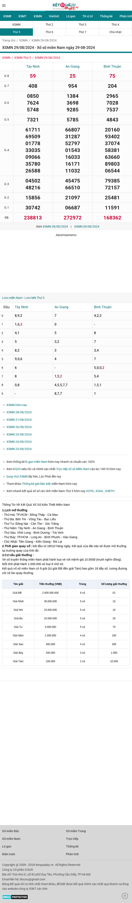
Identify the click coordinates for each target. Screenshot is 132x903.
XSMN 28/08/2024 (55, 226)
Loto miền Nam (12, 298)
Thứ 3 (82, 24)
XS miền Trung (76, 831)
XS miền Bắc (10, 831)
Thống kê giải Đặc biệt (36, 483)
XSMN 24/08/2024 (19, 441)
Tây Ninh (33, 66)
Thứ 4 (115, 24)
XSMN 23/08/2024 (19, 449)
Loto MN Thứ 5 (34, 298)
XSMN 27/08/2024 (19, 419)
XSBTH (109, 491)
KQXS (17, 469)
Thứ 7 (82, 32)
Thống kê (106, 16)
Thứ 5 (16, 32)
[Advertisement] (63, 263)
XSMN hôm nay (16, 405)
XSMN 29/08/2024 (44, 40)
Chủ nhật (115, 32)
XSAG (99, 491)
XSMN (38, 16)
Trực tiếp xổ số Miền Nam (72, 469)
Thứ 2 (49, 24)
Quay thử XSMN (17, 476)
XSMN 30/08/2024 (86, 226)
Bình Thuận (112, 66)
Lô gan (70, 16)
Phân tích (72, 854)
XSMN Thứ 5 (22, 57)
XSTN (90, 491)
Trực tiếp (72, 838)
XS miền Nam (11, 838)
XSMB (7, 16)
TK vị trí (87, 16)
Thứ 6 (49, 32)
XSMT (22, 16)
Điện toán (8, 854)
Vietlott (54, 16)
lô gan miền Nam (36, 461)
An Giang (72, 66)
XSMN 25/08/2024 (19, 434)
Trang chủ (8, 40)
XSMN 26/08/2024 (19, 427)
